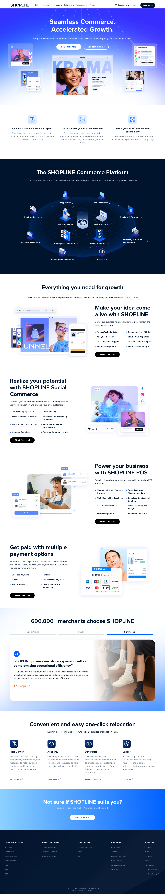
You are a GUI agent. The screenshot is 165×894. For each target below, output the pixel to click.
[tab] (33, 632)
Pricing (92, 5)
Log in (135, 5)
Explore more (53, 779)
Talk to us (127, 779)
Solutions (68, 5)
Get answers (15, 779)
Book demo (148, 5)
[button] (38, 5)
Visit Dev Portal (91, 779)
